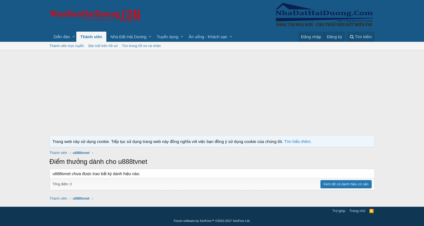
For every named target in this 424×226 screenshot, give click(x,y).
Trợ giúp (338, 211)
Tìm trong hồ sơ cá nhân (141, 46)
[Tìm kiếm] (360, 37)
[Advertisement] (212, 91)
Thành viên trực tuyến (67, 46)
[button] (73, 37)
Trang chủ (357, 211)
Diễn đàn (62, 36)
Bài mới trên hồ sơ (102, 46)
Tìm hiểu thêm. (298, 141)
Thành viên (91, 36)
